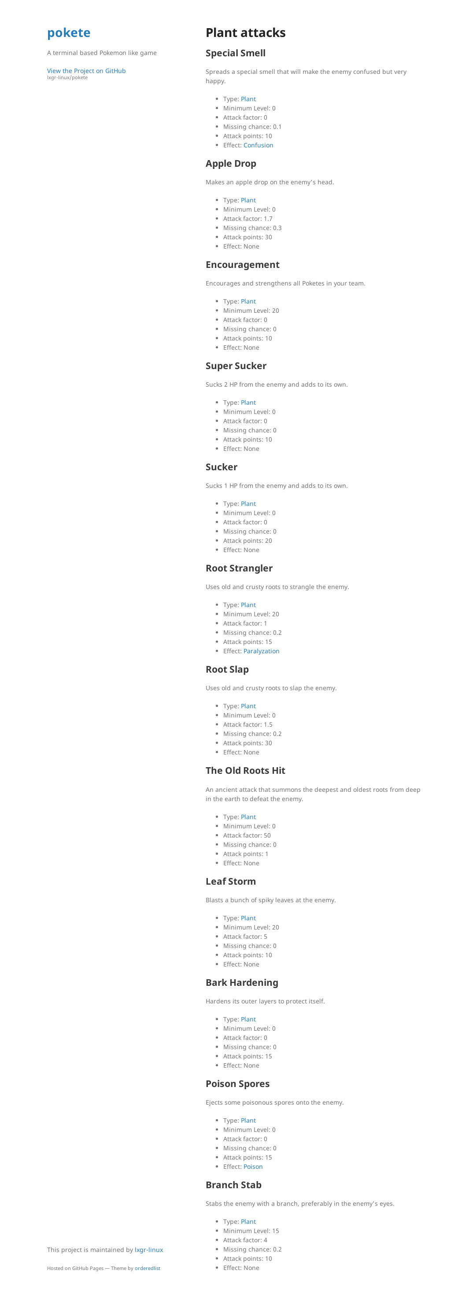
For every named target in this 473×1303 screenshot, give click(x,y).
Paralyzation (262, 651)
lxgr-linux (149, 1249)
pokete (69, 32)
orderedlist (147, 1268)
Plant (248, 99)
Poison (253, 1166)
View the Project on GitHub (106, 73)
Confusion (258, 145)
